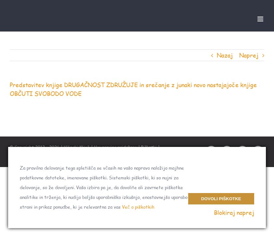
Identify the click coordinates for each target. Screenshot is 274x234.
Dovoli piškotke (221, 198)
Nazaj (225, 55)
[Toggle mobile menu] (260, 19)
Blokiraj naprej (234, 212)
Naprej (248, 55)
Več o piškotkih (138, 207)
